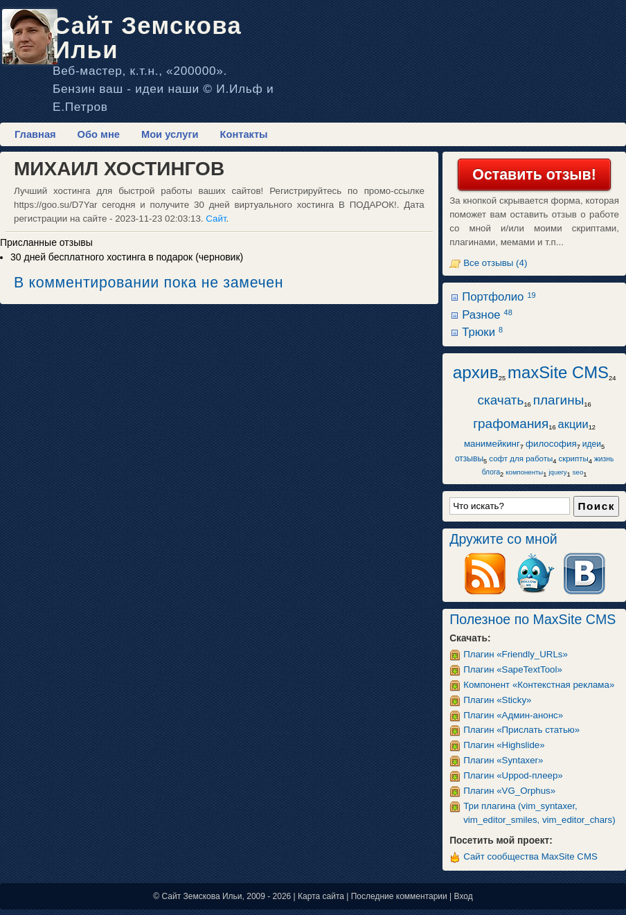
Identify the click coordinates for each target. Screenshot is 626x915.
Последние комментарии (399, 896)
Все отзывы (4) (495, 263)
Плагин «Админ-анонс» (513, 715)
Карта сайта (321, 896)
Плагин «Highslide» (504, 745)
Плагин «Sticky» (497, 700)
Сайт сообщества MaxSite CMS (530, 856)
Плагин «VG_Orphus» (509, 790)
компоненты (524, 472)
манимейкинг (492, 443)
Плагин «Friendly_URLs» (515, 654)
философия (551, 443)
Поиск (596, 506)
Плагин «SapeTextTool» (512, 669)
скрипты (573, 458)
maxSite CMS (558, 372)
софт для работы (521, 458)
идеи (591, 444)
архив (476, 372)
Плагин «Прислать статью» (521, 730)
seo (578, 472)
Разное (487, 314)
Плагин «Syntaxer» (503, 760)
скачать (500, 400)
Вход (463, 896)
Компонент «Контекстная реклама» (538, 684)
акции (573, 424)
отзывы (469, 458)
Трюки (482, 332)
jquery (557, 472)
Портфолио (498, 296)
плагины (558, 400)
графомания (510, 423)
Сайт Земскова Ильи (147, 37)
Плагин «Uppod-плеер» (513, 775)
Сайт (216, 218)
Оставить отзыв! (534, 174)
